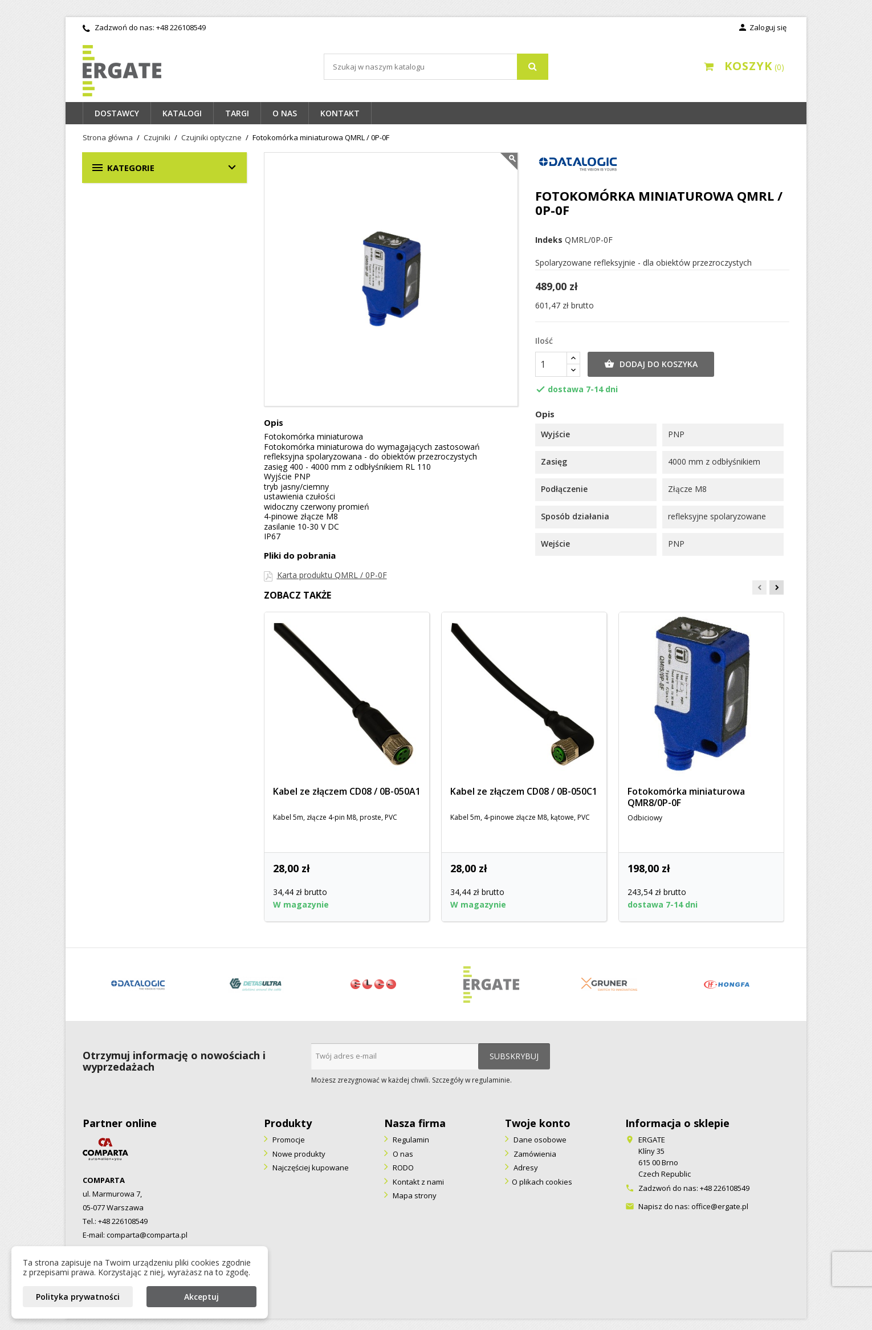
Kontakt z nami (417, 1182)
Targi (237, 113)
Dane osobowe (539, 1139)
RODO (402, 1167)
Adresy (525, 1167)
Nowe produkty (298, 1154)
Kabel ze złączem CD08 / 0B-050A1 (347, 791)
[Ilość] (551, 364)
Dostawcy (117, 113)
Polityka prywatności (78, 1296)
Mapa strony (414, 1195)
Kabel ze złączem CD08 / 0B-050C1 (523, 791)
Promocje (288, 1139)
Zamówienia (534, 1154)
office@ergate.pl (719, 1206)
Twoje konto (538, 1123)
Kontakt (340, 113)
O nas (284, 113)
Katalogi (182, 113)
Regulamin (410, 1139)
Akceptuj (201, 1296)
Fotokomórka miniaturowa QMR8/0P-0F (686, 797)
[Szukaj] (436, 67)
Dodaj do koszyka (651, 364)
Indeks (549, 240)
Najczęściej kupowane (310, 1167)
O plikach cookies (542, 1182)
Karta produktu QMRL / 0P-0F (332, 575)
